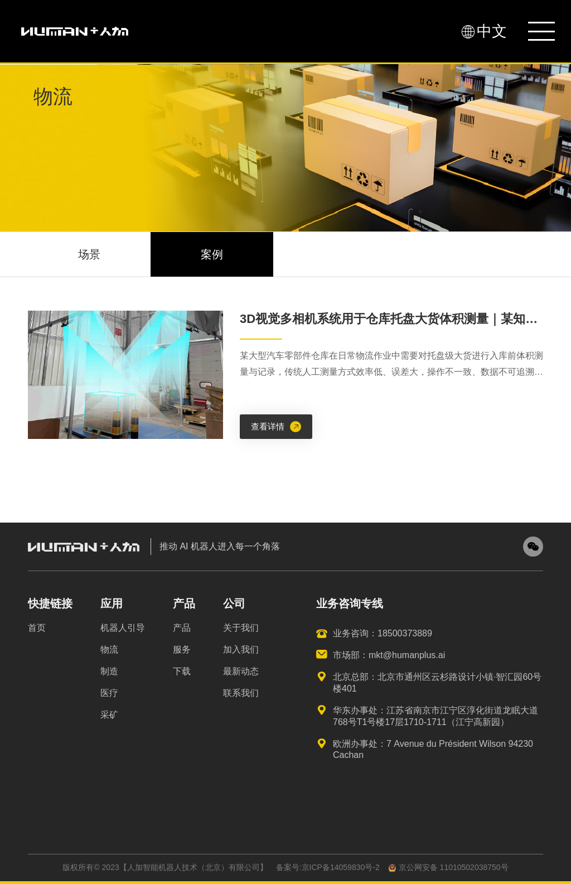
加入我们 (241, 649)
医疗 (109, 693)
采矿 (109, 714)
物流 (109, 649)
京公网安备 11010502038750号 (448, 867)
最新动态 (241, 671)
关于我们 (241, 627)
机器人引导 (122, 627)
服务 (182, 649)
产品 (182, 627)
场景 (89, 254)
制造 (109, 671)
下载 (182, 671)
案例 (212, 254)
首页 (37, 627)
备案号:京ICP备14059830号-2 (328, 867)
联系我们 (241, 693)
